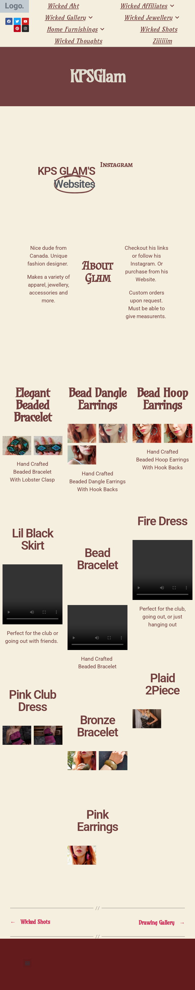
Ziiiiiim (162, 41)
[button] (27, 963)
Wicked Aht (63, 6)
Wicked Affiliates (147, 6)
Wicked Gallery (69, 17)
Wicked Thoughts (78, 41)
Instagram (116, 164)
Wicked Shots (158, 29)
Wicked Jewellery (151, 17)
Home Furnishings (76, 29)
